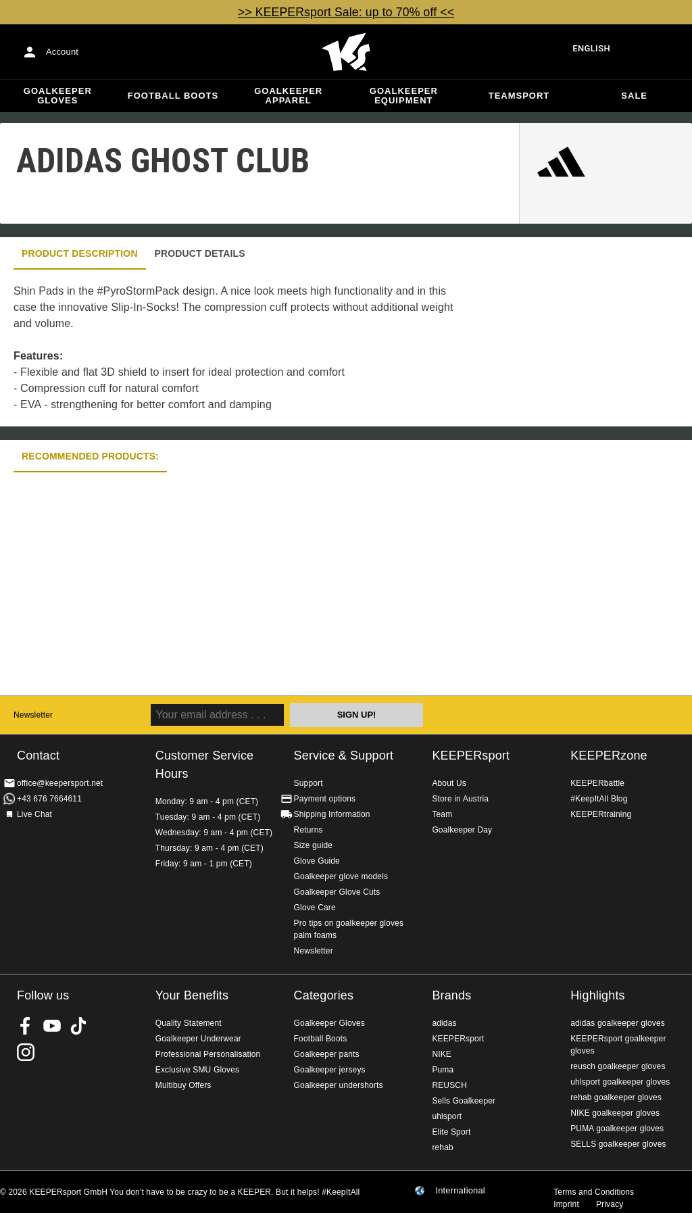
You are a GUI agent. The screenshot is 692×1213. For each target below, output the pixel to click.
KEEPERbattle (597, 783)
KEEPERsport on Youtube (52, 1026)
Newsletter (33, 715)
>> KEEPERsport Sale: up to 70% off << (346, 12)
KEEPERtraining (600, 814)
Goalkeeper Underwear (198, 1038)
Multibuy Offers (183, 1085)
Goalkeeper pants (327, 1054)
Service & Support (344, 755)
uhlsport (447, 1116)
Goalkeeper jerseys (330, 1069)
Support (308, 783)
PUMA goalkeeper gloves (617, 1128)
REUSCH (449, 1085)
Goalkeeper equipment (404, 95)
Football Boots (173, 96)
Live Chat (34, 814)
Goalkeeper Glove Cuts (337, 892)
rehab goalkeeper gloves (616, 1097)
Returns (308, 830)
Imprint (566, 1204)
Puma (442, 1069)
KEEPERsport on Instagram (25, 1052)
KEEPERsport (471, 755)
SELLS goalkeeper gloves (618, 1144)
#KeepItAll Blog (598, 798)
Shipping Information (332, 814)
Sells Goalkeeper (463, 1101)
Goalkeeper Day (462, 830)
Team (442, 814)
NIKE (441, 1054)
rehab (442, 1147)
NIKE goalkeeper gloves (615, 1113)
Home (346, 52)
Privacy (609, 1204)
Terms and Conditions (593, 1192)
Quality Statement (188, 1023)
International (460, 1190)
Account (62, 52)
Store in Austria (460, 798)
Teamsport (519, 96)
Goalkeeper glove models (341, 876)
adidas (444, 1023)
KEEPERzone (608, 755)
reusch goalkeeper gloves (617, 1066)
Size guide (313, 845)
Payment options (325, 798)
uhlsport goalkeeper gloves (620, 1082)
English (591, 48)
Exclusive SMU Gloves (197, 1069)
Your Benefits (191, 995)
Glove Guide (317, 861)
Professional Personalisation (208, 1054)
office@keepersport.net (60, 783)
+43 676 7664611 (49, 798)
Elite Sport (451, 1132)
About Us (449, 783)
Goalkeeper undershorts (338, 1085)
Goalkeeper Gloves (58, 95)
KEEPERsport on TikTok (78, 1026)
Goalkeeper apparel (288, 95)
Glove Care (315, 907)
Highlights (597, 995)
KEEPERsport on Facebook (25, 1026)
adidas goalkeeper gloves (617, 1023)
